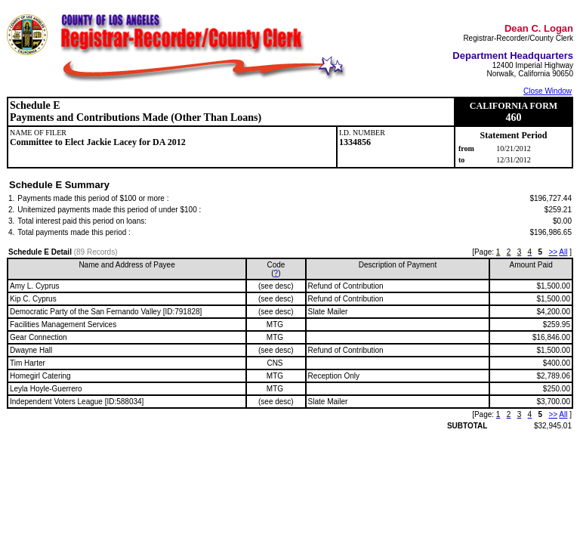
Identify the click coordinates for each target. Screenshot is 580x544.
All (563, 252)
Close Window (547, 91)
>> (552, 252)
